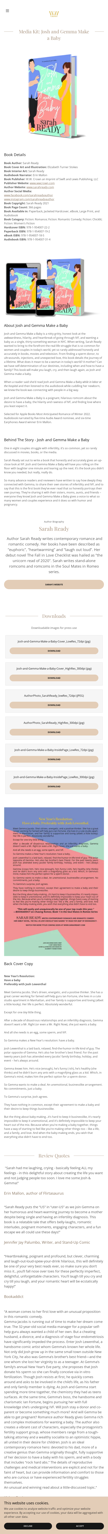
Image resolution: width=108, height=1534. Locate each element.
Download (54, 650)
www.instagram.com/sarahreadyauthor (29, 199)
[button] (11, 10)
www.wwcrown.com (42, 183)
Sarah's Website (54, 584)
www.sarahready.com (40, 187)
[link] (54, 10)
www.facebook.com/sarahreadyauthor (28, 195)
